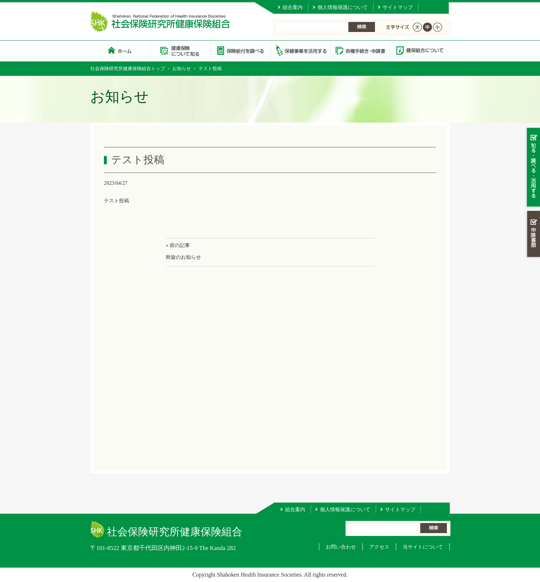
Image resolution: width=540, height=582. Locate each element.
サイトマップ (398, 7)
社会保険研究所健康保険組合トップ (127, 68)
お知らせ (181, 68)
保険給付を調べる (240, 50)
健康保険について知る (180, 50)
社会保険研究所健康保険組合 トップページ (120, 50)
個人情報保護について (342, 7)
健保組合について (419, 50)
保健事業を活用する (300, 50)
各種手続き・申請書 (360, 50)
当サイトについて (423, 547)
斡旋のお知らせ (183, 257)
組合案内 (293, 7)
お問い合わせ (341, 547)
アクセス (379, 547)
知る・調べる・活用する (532, 167)
